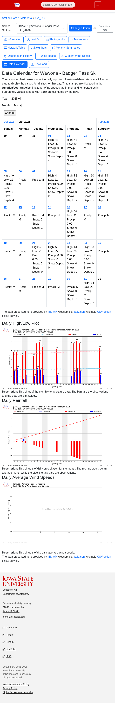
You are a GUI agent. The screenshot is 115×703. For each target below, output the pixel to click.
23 (68, 243)
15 (49, 207)
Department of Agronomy (16, 594)
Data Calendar (14, 64)
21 (33, 243)
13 (20, 207)
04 (99, 135)
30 (68, 278)
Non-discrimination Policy (16, 684)
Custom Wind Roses (76, 56)
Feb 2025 (104, 121)
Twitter (8, 635)
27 (20, 278)
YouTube (9, 649)
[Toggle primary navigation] (97, 4)
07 (33, 171)
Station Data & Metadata (17, 18)
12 (5, 207)
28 (33, 278)
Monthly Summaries (66, 47)
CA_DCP (40, 18)
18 (99, 207)
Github (8, 642)
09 (68, 171)
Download (39, 64)
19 (5, 243)
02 (68, 135)
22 (49, 243)
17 (85, 207)
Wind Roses (47, 56)
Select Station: (6, 28)
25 (99, 243)
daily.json (79, 311)
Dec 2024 (9, 121)
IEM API (53, 311)
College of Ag (10, 589)
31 (85, 278)
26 (5, 278)
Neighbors (39, 47)
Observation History (18, 56)
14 (33, 207)
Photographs (55, 39)
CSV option (104, 311)
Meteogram (79, 39)
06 (20, 171)
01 (49, 135)
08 (49, 171)
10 (85, 171)
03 (85, 135)
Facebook (10, 627)
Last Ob (33, 39)
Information (12, 39)
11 (99, 171)
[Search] (58, 5)
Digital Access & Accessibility (18, 692)
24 (85, 243)
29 (49, 278)
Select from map (105, 28)
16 (68, 207)
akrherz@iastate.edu (14, 616)
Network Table (14, 47)
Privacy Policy (10, 688)
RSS (7, 656)
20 (20, 243)
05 (5, 171)
